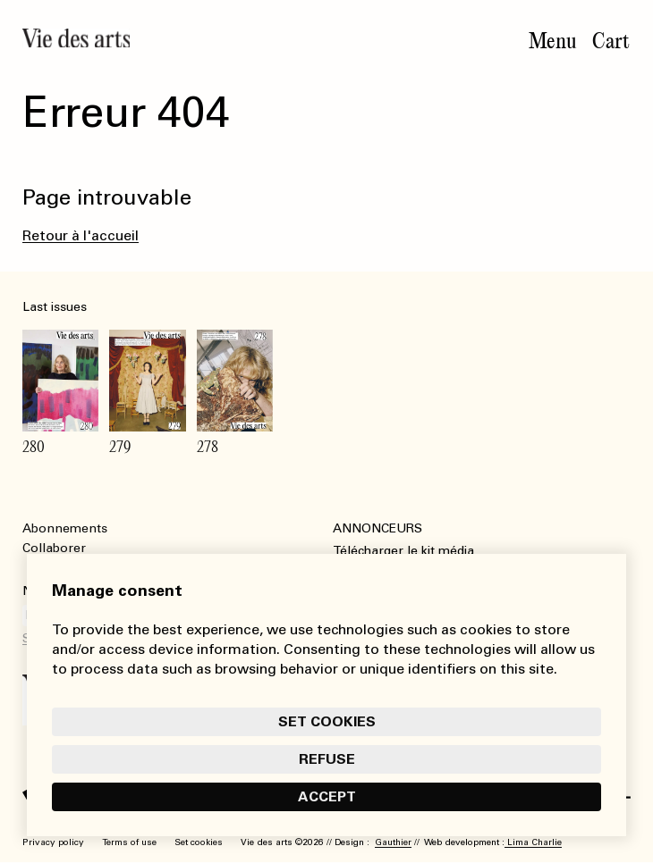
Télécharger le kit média (403, 550)
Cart (611, 41)
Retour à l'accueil (80, 235)
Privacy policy (53, 842)
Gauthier (393, 842)
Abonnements (64, 528)
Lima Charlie (533, 842)
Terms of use (129, 842)
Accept (327, 796)
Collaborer (54, 548)
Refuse (327, 758)
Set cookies (327, 721)
